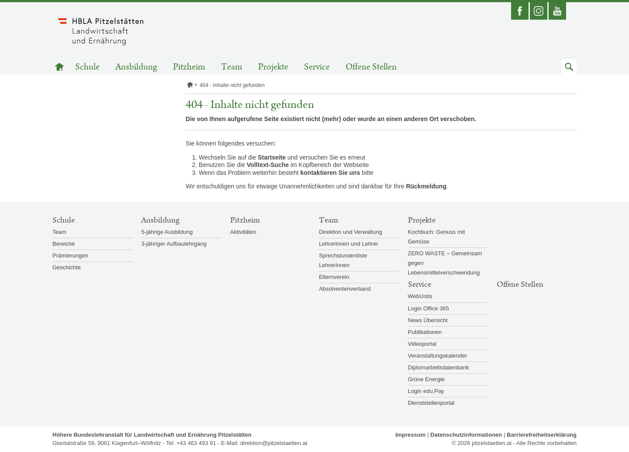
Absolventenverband (345, 288)
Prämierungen (70, 255)
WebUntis (420, 296)
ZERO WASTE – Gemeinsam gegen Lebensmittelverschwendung (445, 263)
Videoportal (422, 344)
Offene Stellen (371, 67)
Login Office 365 (428, 308)
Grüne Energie (426, 379)
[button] (569, 67)
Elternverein (334, 277)
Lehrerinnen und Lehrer (348, 243)
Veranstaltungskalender (437, 355)
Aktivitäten (243, 232)
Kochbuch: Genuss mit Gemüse (436, 237)
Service (317, 67)
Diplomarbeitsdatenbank (438, 367)
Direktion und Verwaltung (350, 232)
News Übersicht (428, 320)
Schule (87, 67)
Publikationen (425, 332)
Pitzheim (189, 67)
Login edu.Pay (426, 391)
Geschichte (66, 267)
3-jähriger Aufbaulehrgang (174, 243)
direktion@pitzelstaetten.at (273, 443)
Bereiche (63, 243)
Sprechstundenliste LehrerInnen (343, 260)
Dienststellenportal (431, 403)
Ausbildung (136, 67)
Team (231, 67)
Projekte (273, 67)
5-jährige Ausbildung (167, 232)
